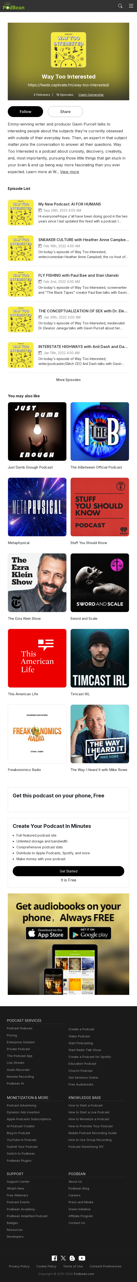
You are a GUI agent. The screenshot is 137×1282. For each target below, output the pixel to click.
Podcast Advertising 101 (85, 1146)
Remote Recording (20, 1076)
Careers (74, 1195)
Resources (14, 1230)
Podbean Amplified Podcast (26, 1216)
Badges (12, 1223)
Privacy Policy (22, 1266)
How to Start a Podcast (84, 1105)
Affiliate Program (79, 1216)
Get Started (68, 871)
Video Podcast (78, 1036)
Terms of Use (73, 1266)
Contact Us (76, 1223)
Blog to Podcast (17, 1133)
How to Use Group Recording (88, 1140)
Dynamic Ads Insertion (22, 1112)
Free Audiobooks (80, 1084)
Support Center (17, 1181)
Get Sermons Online (82, 1077)
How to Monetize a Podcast (87, 1119)
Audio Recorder (17, 1070)
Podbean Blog (78, 1188)
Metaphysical (18, 543)
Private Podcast (17, 1049)
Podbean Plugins (18, 1160)
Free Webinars (17, 1195)
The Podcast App (18, 1056)
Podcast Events (17, 1202)
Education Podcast (81, 1063)
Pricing (11, 1035)
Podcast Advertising (20, 1105)
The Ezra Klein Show (24, 618)
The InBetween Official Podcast (95, 467)
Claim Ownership (90, 94)
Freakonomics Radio (24, 770)
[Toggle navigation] (131, 6)
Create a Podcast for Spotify (87, 1057)
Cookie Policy (48, 1266)
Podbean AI (15, 1083)
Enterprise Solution (20, 1042)
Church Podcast (79, 1071)
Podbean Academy (20, 1209)
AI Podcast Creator (20, 1126)
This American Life (22, 694)
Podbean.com (82, 1273)
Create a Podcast (80, 1029)
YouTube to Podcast (21, 1140)
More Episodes (68, 379)
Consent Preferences (103, 1266)
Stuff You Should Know (88, 543)
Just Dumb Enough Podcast (30, 467)
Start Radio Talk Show (83, 1050)
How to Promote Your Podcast (89, 1126)
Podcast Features (19, 1028)
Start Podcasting (79, 1043)
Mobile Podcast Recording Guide (91, 1133)
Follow (25, 111)
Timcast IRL (79, 694)
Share (65, 111)
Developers (15, 1236)
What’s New (15, 1188)
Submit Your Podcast (21, 1146)
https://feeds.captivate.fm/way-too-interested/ (68, 85)
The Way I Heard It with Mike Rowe (98, 770)
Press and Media (80, 1202)
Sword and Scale (83, 618)
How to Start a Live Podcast (87, 1112)
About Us (74, 1181)
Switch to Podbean (20, 1153)
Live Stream (15, 1062)
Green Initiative (78, 1209)
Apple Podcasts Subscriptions (27, 1119)
